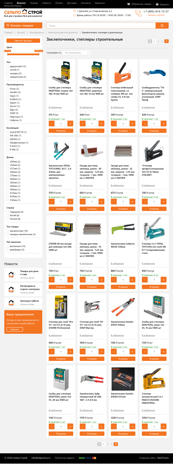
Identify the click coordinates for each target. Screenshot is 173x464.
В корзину (61, 130)
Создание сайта (147, 458)
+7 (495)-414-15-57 (156, 11)
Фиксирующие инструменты (63, 32)
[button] (78, 52)
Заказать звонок (156, 14)
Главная (8, 32)
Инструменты (37, 32)
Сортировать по (54, 52)
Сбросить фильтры (23, 40)
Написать (14, 329)
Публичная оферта (64, 458)
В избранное (55, 107)
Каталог (21, 32)
